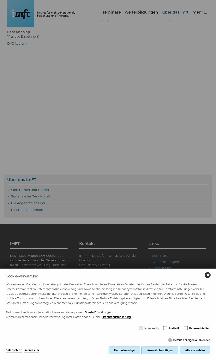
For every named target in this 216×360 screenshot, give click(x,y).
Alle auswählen (195, 350)
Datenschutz (14, 350)
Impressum (31, 350)
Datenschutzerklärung (116, 317)
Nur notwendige (124, 350)
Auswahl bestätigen (159, 350)
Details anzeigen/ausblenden (191, 340)
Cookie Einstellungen (98, 312)
